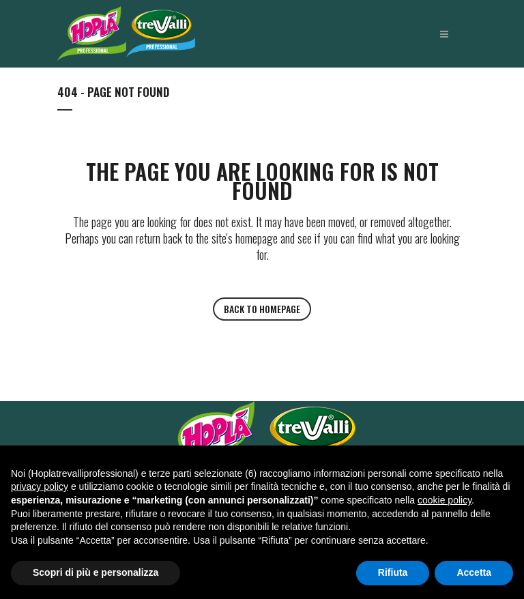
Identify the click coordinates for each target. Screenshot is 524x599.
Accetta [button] (473, 572)
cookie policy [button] (444, 500)
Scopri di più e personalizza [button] (95, 572)
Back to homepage (262, 309)
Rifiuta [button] (393, 572)
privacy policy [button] (39, 486)
